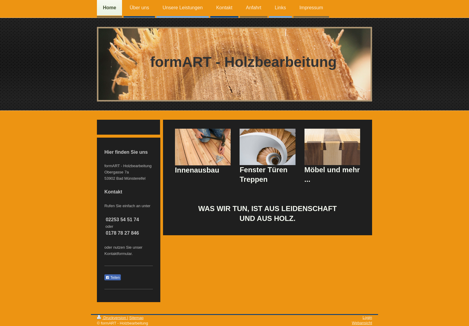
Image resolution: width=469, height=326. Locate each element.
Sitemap (136, 318)
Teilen (113, 278)
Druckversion (112, 318)
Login (367, 317)
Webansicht (362, 323)
